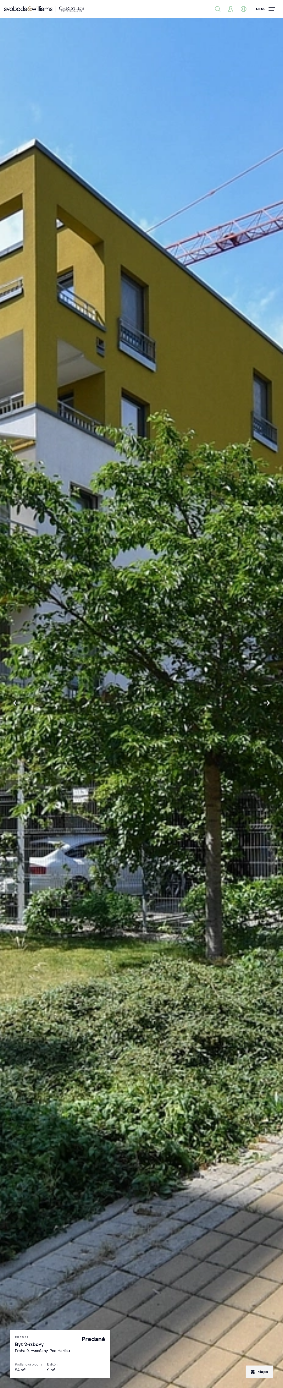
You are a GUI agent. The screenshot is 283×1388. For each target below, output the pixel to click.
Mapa (259, 1371)
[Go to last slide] (16, 703)
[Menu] (265, 9)
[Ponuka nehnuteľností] (217, 8)
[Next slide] (267, 703)
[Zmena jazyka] (243, 8)
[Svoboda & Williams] (44, 9)
